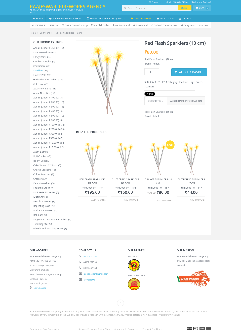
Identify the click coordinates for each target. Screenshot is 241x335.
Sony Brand (140, 25)
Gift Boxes (39, 84)
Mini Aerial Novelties (44, 192)
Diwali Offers (141, 18)
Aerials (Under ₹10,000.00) (47, 142)
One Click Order (100, 25)
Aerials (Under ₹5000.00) (46, 138)
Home (38, 18)
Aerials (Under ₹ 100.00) (46, 97)
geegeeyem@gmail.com (96, 273)
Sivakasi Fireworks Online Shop (94, 329)
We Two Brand (121, 25)
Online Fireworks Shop (65, 18)
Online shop (174, 314)
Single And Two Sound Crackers (50, 219)
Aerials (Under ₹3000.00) (46, 133)
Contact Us (156, 2)
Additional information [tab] (186, 100)
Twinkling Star (40, 224)
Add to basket (191, 72)
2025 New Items (42, 88)
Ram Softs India (51, 328)
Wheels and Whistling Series (48, 228)
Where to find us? (201, 2)
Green (199, 82)
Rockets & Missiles (43, 210)
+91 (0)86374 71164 (177, 2)
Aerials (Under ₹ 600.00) (46, 120)
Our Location (40, 287)
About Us (164, 18)
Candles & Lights (42, 61)
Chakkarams (40, 66)
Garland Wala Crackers (164, 25)
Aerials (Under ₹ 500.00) (46, 115)
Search (184, 8)
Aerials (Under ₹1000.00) (46, 124)
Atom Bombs (40, 151)
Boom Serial (40, 160)
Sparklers (183, 82)
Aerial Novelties (41, 93)
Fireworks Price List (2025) (105, 18)
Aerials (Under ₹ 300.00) (46, 106)
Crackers (203, 25)
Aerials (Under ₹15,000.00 (47, 147)
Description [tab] (155, 100)
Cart (202, 8)
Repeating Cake (41, 205)
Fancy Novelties (42, 183)
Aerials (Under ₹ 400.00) (46, 111)
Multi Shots (39, 196)
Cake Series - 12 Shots (45, 165)
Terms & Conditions (152, 329)
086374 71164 (90, 256)
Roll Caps (38, 214)
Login (184, 18)
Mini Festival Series (43, 52)
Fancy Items (188, 25)
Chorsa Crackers (42, 169)
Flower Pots (39, 75)
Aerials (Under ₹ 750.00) (46, 47)
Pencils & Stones (42, 201)
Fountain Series (41, 187)
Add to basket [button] (99, 200)
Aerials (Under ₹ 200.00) (46, 102)
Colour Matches (42, 174)
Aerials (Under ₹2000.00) (46, 129)
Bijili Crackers (40, 156)
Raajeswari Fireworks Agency (67, 6)
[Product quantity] (151, 71)
